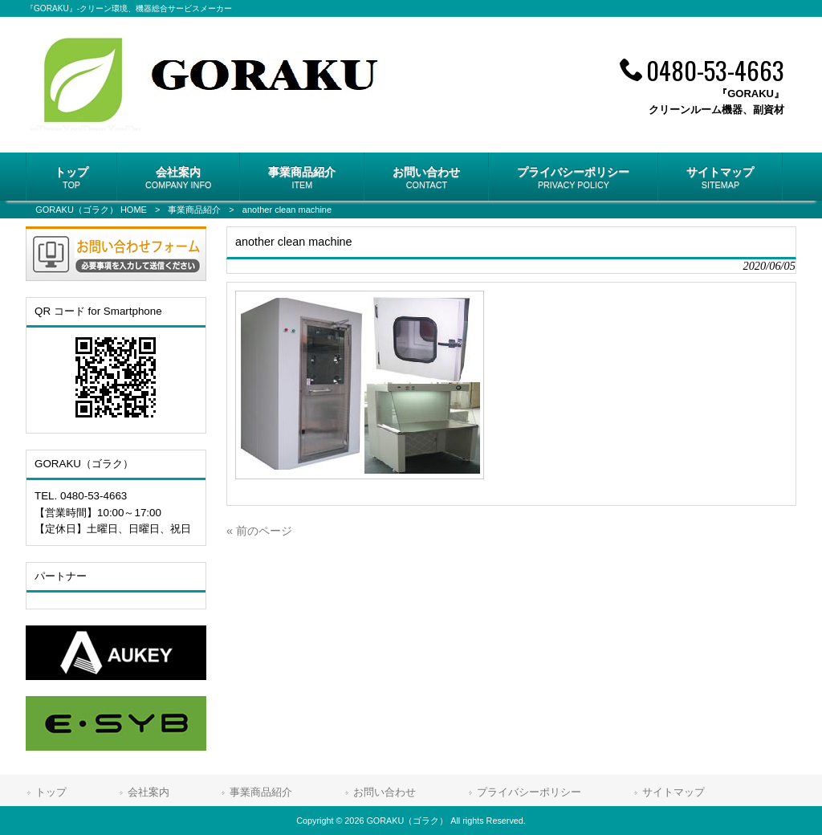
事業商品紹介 (194, 209)
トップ (51, 792)
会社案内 (148, 792)
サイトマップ (673, 792)
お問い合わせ (384, 792)
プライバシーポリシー (529, 792)
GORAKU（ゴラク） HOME (91, 209)
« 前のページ (259, 530)
